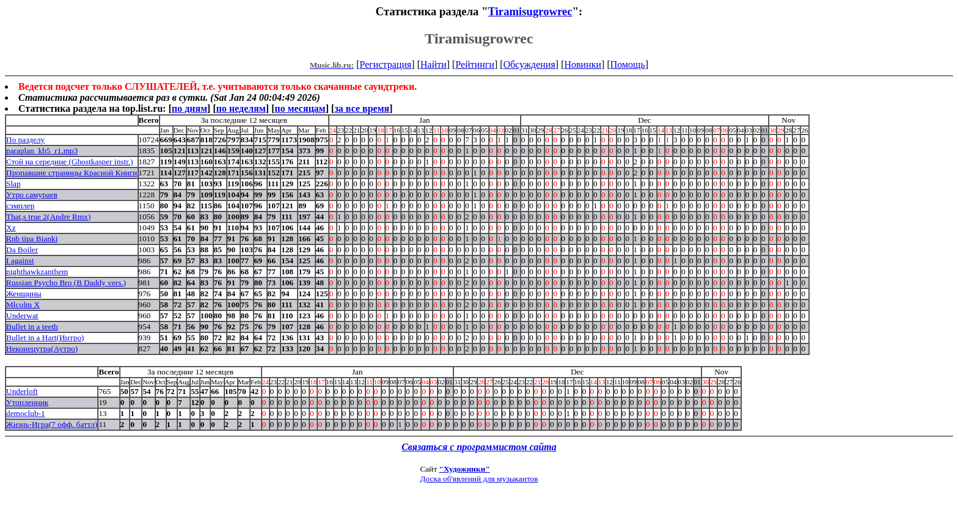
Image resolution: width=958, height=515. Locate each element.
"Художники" (464, 468)
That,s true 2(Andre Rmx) (48, 216)
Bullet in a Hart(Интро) (45, 337)
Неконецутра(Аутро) (42, 348)
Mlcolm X (23, 304)
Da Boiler (22, 249)
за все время (361, 108)
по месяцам (299, 108)
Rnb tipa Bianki (31, 238)
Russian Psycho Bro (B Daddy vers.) (66, 282)
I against (20, 260)
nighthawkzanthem (37, 271)
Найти (433, 64)
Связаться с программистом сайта (479, 447)
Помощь (627, 64)
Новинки (582, 64)
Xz (11, 227)
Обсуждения (529, 64)
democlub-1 (25, 413)
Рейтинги (474, 64)
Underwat (22, 315)
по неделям (241, 108)
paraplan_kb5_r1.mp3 (42, 150)
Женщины (24, 293)
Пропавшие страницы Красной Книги (71, 172)
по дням (189, 108)
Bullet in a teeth (32, 326)
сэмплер (20, 205)
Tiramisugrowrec (530, 11)
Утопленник (27, 402)
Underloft (22, 391)
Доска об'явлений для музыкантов (479, 478)
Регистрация (386, 64)
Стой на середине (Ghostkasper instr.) (69, 161)
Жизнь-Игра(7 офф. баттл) (51, 424)
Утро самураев (31, 194)
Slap (13, 183)
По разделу (25, 139)
